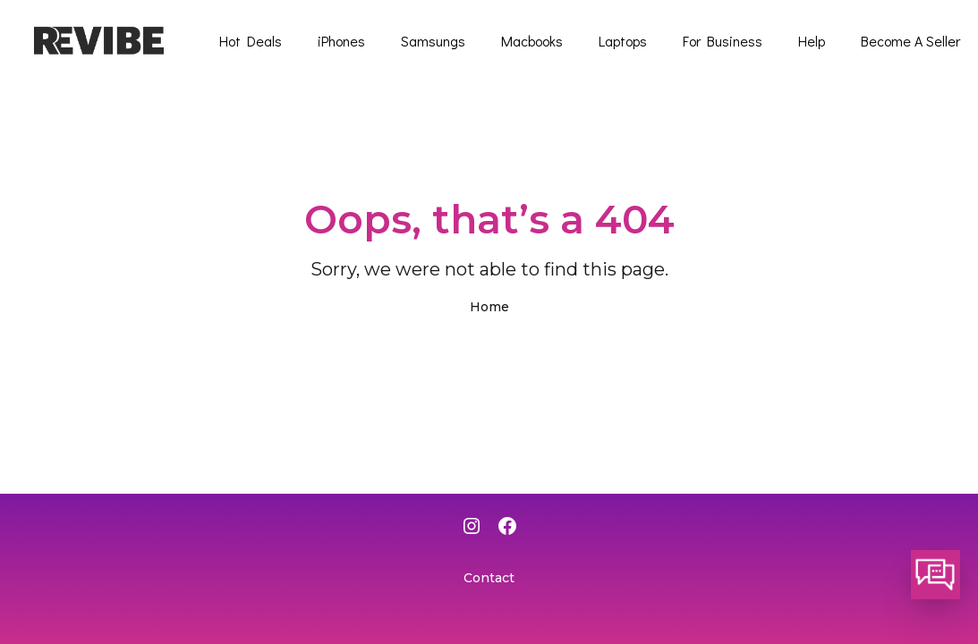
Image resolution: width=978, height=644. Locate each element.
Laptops (623, 40)
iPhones (341, 40)
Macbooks (532, 40)
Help (811, 40)
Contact (489, 578)
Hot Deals (250, 40)
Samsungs (433, 40)
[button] (935, 574)
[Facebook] (507, 527)
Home (489, 307)
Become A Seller (910, 40)
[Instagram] (471, 527)
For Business (722, 40)
